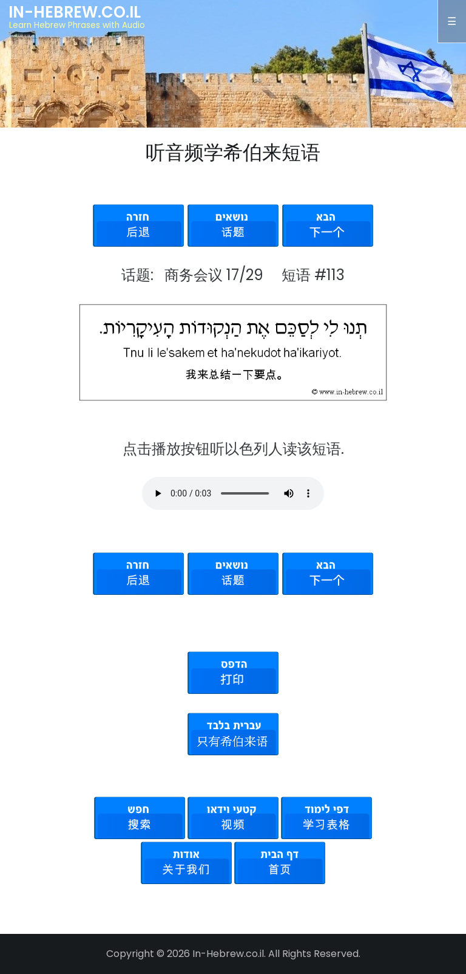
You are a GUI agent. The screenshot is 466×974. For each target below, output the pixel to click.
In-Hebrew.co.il (74, 12)
